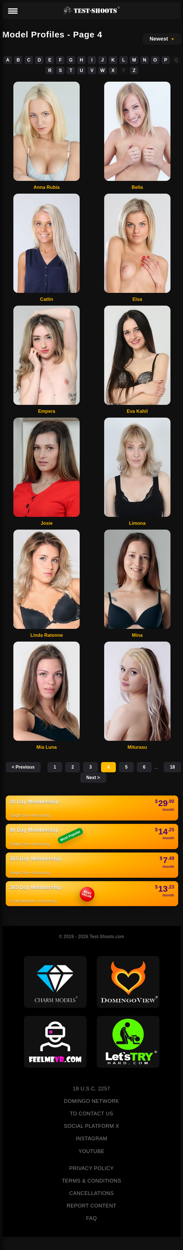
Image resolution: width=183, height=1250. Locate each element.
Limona (137, 523)
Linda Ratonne (46, 635)
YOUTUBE (91, 1151)
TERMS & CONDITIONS (91, 1181)
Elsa (137, 299)
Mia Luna (46, 747)
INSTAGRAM (91, 1139)
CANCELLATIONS (91, 1193)
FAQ (91, 1219)
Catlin (46, 299)
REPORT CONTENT (91, 1206)
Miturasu (137, 747)
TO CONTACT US (91, 1114)
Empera (46, 411)
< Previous (27, 767)
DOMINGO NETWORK (91, 1101)
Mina (137, 635)
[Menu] (12, 11)
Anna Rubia (46, 187)
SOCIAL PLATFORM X (91, 1127)
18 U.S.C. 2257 (91, 1089)
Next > (111, 777)
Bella (137, 187)
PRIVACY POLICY (91, 1168)
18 (82, 777)
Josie (47, 523)
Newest (159, 39)
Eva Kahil (137, 411)
